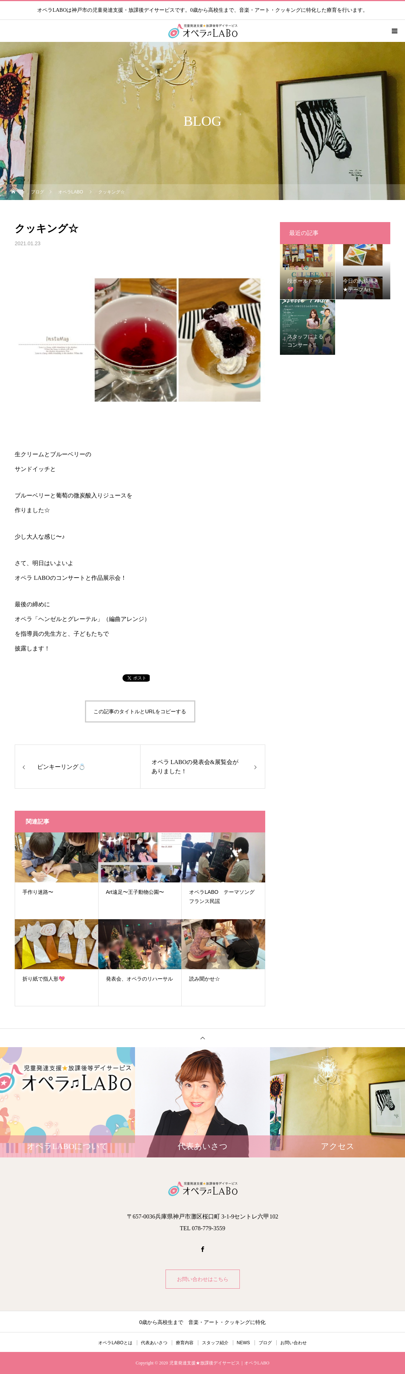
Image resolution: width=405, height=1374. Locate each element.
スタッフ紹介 (215, 1342)
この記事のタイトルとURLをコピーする (139, 711)
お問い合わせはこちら (202, 1279)
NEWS (243, 1342)
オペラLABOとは (115, 1342)
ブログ (265, 1342)
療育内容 (184, 1342)
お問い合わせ (293, 1342)
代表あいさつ (154, 1342)
